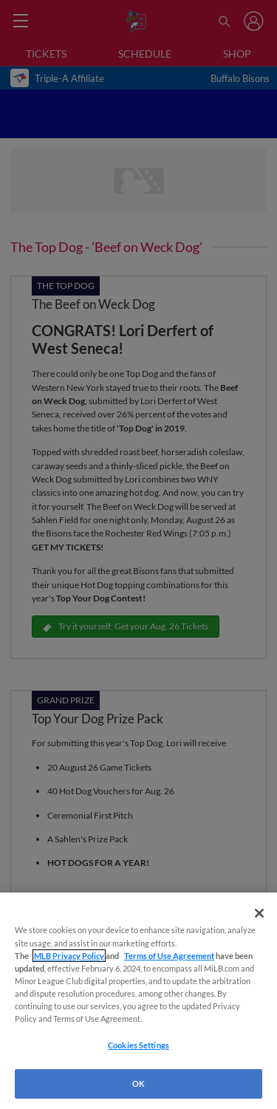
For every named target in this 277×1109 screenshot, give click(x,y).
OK (138, 1083)
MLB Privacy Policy (69, 955)
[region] (138, 1001)
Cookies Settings (138, 1045)
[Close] (259, 913)
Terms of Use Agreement (169, 955)
